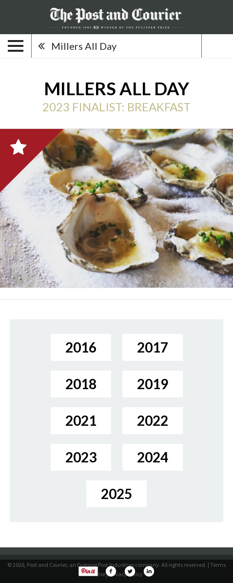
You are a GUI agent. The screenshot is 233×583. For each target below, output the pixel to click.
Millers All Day (83, 46)
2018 (81, 383)
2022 (152, 420)
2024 (152, 457)
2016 (81, 347)
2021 (81, 420)
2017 (152, 347)
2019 (152, 383)
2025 (116, 493)
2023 (81, 457)
